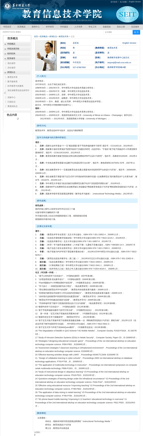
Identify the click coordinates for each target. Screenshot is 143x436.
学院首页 (7, 27)
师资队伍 (11, 72)
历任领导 (11, 68)
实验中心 (11, 97)
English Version (135, 2)
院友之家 (121, 27)
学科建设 (64, 27)
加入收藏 (123, 2)
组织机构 (11, 53)
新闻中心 (36, 27)
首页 (36, 36)
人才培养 (78, 27)
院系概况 (21, 27)
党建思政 (107, 27)
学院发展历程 (13, 49)
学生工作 (93, 27)
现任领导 (11, 63)
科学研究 (50, 27)
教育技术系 (12, 77)
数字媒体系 (12, 81)
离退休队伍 (12, 106)
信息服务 (135, 27)
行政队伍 (11, 102)
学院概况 (11, 44)
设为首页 (114, 2)
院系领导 (11, 58)
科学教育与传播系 (15, 86)
